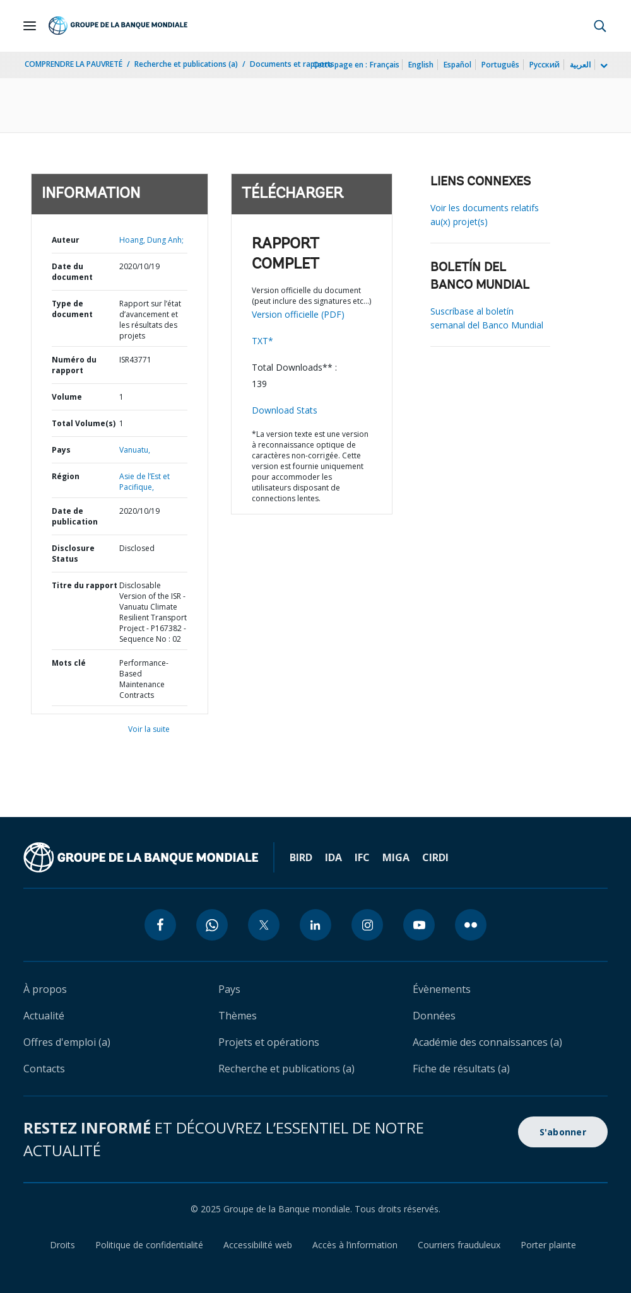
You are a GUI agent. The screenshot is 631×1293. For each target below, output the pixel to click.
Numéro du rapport (74, 365)
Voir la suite (149, 729)
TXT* (262, 341)
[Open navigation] (29, 26)
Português (500, 64)
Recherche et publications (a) (186, 64)
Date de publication (75, 516)
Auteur (66, 240)
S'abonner (563, 1132)
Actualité (43, 1016)
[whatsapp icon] (212, 925)
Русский (544, 64)
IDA (333, 857)
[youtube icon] (419, 925)
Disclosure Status (73, 553)
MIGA (396, 857)
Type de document (72, 309)
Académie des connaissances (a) (487, 1042)
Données (434, 1016)
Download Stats (284, 410)
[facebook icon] (160, 925)
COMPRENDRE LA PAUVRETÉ (73, 64)
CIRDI (435, 857)
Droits (62, 1245)
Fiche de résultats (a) (461, 1069)
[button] (600, 25)
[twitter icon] (264, 925)
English (420, 64)
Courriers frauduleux (459, 1245)
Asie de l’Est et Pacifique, (144, 481)
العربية (580, 64)
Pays (61, 449)
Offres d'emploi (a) (66, 1042)
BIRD (301, 857)
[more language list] (603, 66)
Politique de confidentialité (149, 1245)
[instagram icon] (367, 925)
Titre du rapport (84, 585)
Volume (67, 396)
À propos (45, 989)
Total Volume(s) (83, 423)
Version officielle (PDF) (298, 314)
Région (66, 476)
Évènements (442, 989)
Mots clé (69, 663)
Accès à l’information (355, 1245)
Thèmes (237, 1016)
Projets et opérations (268, 1042)
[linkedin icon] (315, 925)
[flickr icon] (471, 925)
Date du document (72, 271)
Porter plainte (548, 1245)
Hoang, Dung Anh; (151, 240)
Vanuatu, (134, 449)
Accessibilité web (257, 1245)
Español (457, 64)
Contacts (44, 1069)
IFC (362, 857)
